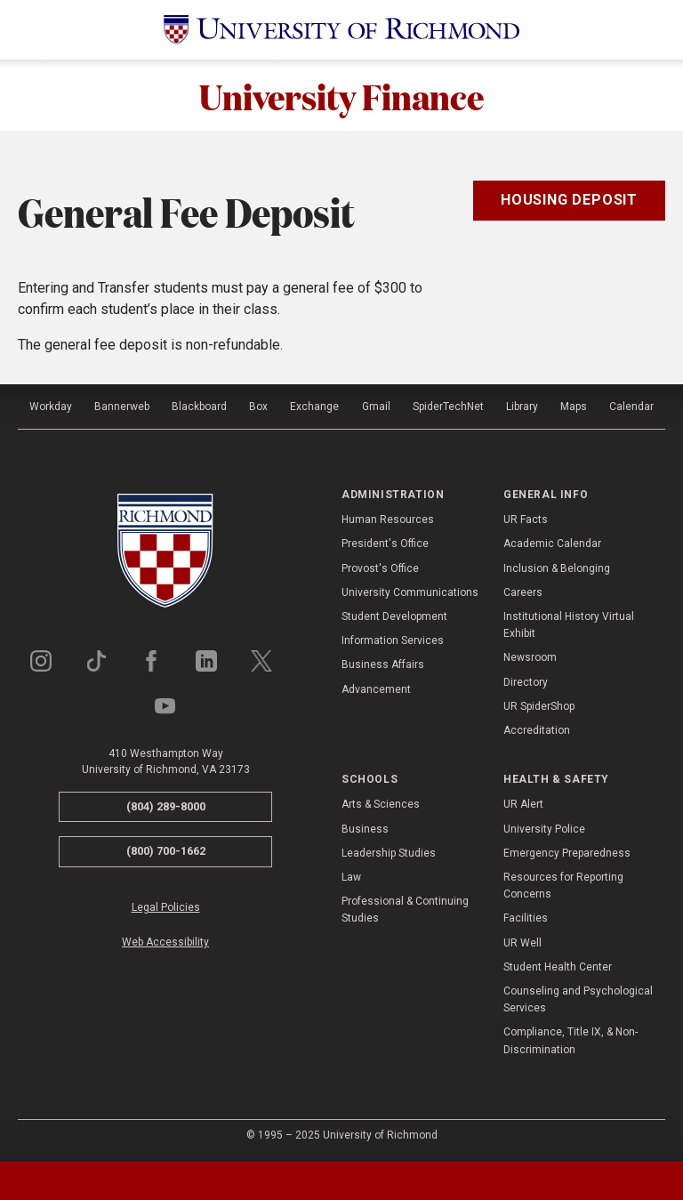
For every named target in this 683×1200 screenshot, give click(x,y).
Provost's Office (380, 568)
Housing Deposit (569, 199)
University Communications (410, 592)
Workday (50, 406)
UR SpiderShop (539, 706)
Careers (522, 592)
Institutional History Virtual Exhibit (568, 625)
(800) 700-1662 (165, 851)
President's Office (385, 543)
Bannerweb (121, 406)
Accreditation (536, 730)
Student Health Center (557, 967)
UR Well (522, 943)
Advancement (376, 689)
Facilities (525, 918)
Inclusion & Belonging (556, 568)
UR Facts (525, 519)
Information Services (393, 640)
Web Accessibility (165, 942)
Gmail (376, 406)
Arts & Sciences (381, 804)
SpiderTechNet (448, 406)
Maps (573, 406)
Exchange (314, 406)
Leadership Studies (389, 853)
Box (258, 406)
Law (351, 877)
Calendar (631, 406)
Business (365, 829)
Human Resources (388, 519)
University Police (544, 829)
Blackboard (199, 406)
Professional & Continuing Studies (405, 909)
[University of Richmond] (341, 29)
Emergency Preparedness (567, 853)
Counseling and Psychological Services (578, 999)
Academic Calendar (552, 543)
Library (522, 406)
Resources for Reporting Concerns (563, 885)
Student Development (394, 616)
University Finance (341, 95)
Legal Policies (166, 907)
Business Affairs (383, 664)
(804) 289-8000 (165, 806)
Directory (525, 682)
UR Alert (523, 804)
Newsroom (530, 657)
